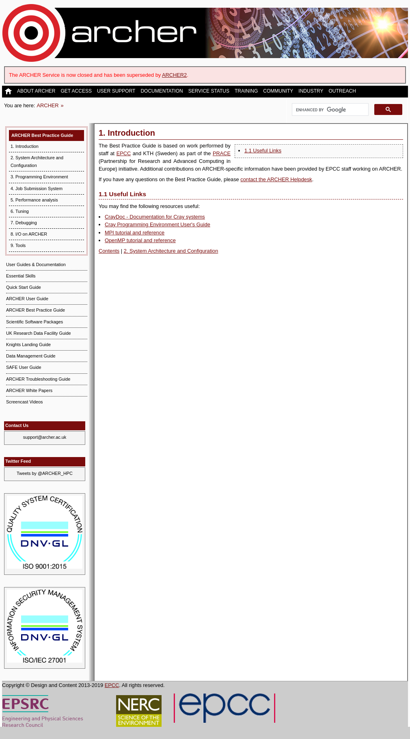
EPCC (124, 153)
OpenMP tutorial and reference (140, 240)
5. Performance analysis (34, 199)
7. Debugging (24, 222)
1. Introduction (25, 146)
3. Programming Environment (39, 176)
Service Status (208, 91)
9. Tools (18, 245)
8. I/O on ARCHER (29, 234)
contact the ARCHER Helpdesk (276, 179)
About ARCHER (36, 91)
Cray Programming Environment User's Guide (157, 224)
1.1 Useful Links (262, 150)
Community (278, 91)
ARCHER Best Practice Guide (42, 135)
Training (246, 91)
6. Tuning (20, 211)
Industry (310, 91)
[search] (329, 109)
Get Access (75, 91)
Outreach (342, 91)
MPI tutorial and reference (134, 233)
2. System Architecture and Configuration (171, 251)
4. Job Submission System (37, 188)
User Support (116, 91)
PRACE (222, 153)
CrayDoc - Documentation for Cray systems (155, 217)
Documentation (161, 91)
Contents (109, 251)
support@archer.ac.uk (45, 437)
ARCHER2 (174, 75)
